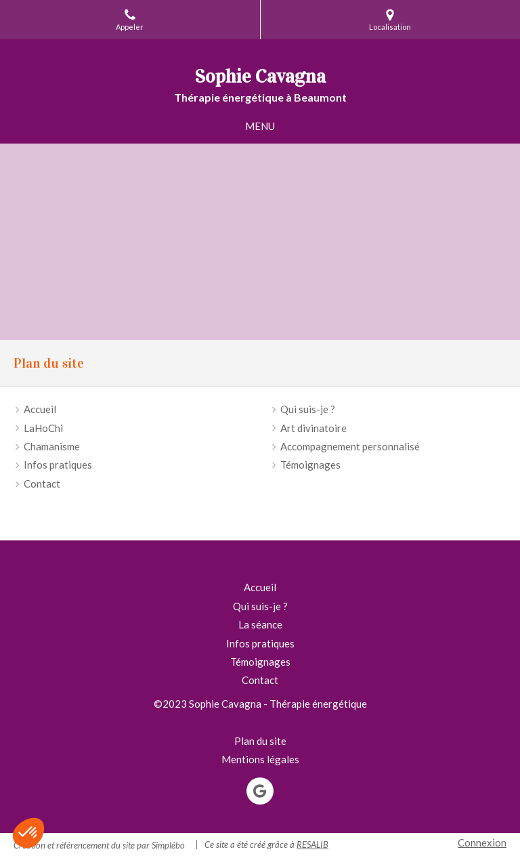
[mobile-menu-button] (260, 126)
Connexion (482, 842)
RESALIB (312, 844)
